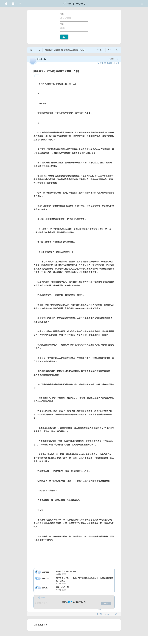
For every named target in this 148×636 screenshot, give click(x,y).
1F (36, 76)
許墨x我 (103, 63)
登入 (64, 37)
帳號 (61, 14)
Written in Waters (74, 3)
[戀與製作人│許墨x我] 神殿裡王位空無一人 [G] (56, 71)
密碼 (61, 24)
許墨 (117, 63)
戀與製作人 (111, 63)
